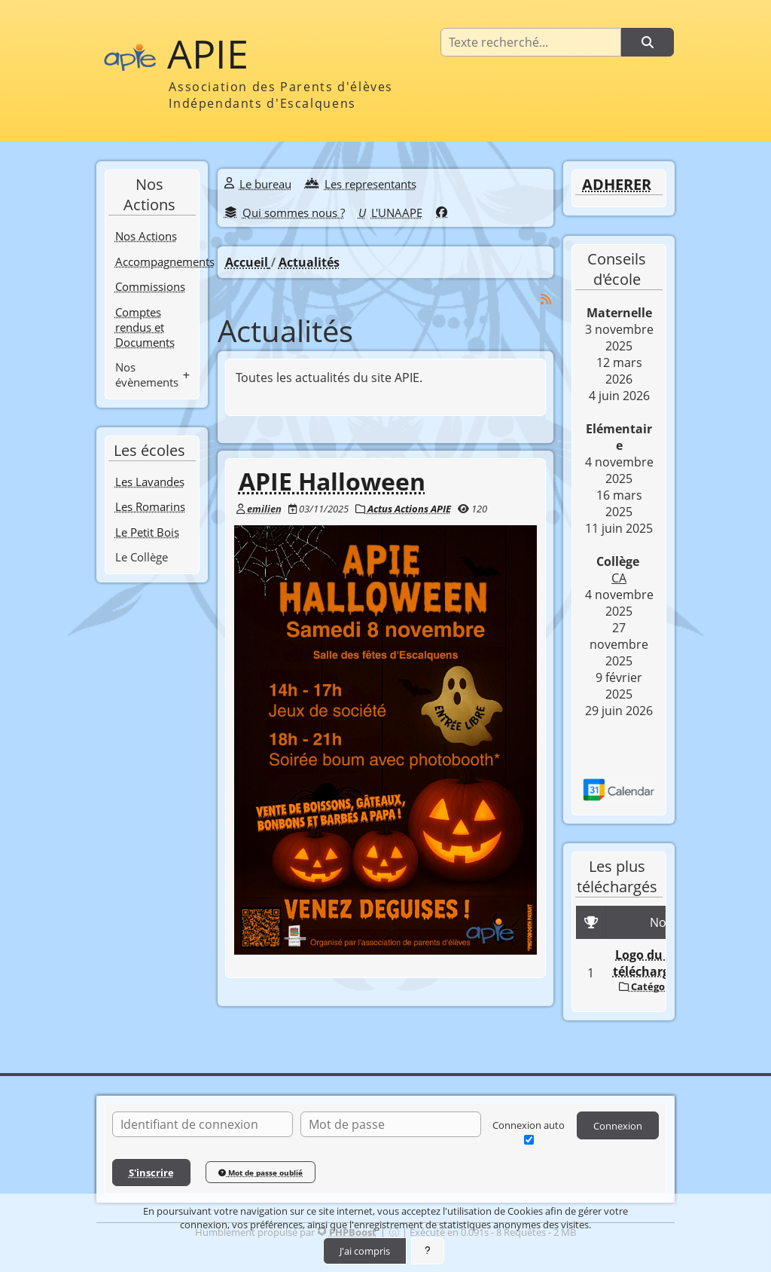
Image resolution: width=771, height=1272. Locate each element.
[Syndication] (545, 299)
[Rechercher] (647, 42)
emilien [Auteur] (264, 508)
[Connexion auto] (529, 1140)
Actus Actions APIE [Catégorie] (403, 508)
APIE (207, 54)
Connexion (617, 1126)
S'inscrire (151, 1172)
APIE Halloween (332, 480)
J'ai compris (365, 1251)
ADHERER (616, 184)
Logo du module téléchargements (664, 963)
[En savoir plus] (427, 1250)
